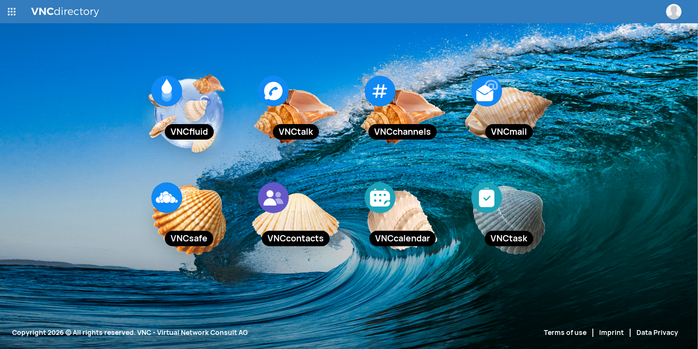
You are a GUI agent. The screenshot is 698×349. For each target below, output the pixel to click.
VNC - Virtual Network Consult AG (192, 332)
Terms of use (565, 332)
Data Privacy (657, 332)
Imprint (611, 332)
